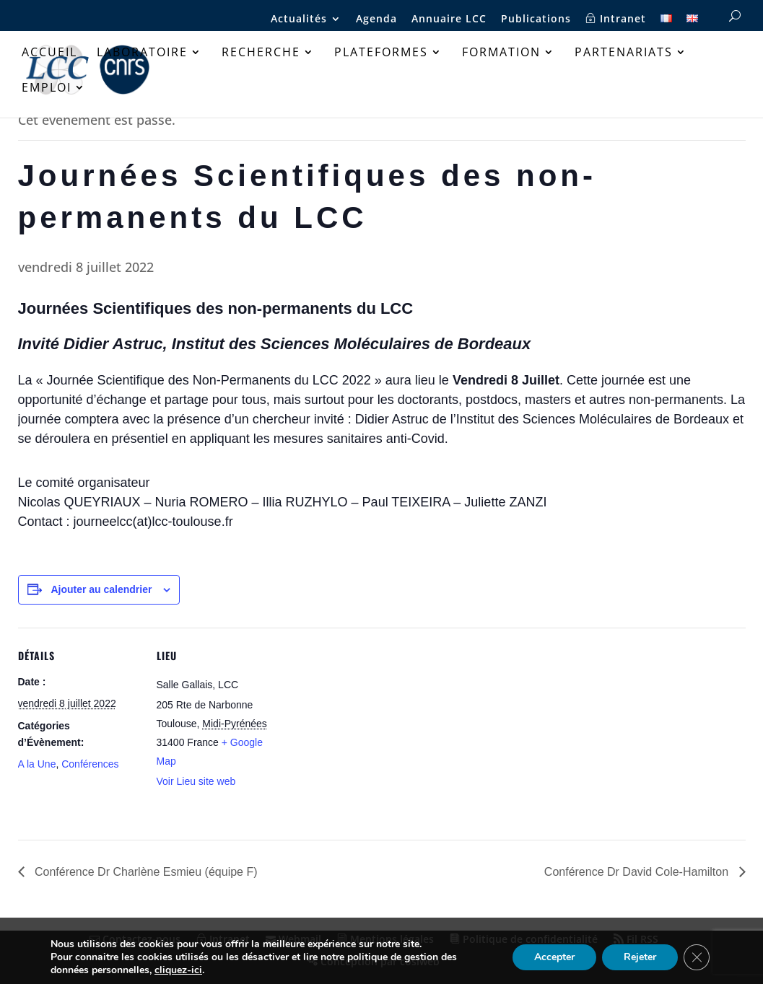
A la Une (37, 764)
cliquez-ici (178, 970)
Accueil (49, 53)
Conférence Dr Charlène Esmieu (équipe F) (145, 872)
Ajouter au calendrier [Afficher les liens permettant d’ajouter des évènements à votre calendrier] (101, 589)
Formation (501, 53)
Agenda (376, 19)
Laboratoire (142, 53)
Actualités (299, 19)
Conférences (89, 764)
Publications (536, 19)
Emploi (46, 88)
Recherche (261, 53)
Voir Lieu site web (196, 781)
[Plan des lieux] (371, 727)
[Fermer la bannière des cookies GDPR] (697, 957)
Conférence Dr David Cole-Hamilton (638, 872)
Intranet (615, 19)
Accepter (554, 957)
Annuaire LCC (449, 19)
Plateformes (381, 53)
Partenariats (624, 53)
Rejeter (640, 957)
